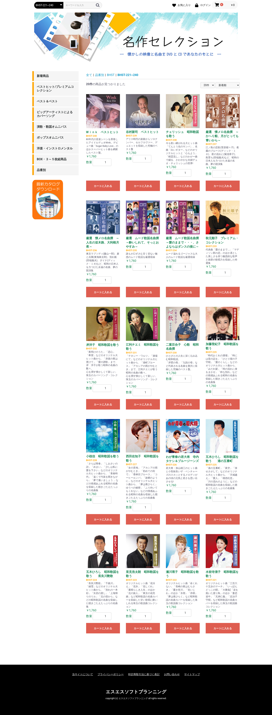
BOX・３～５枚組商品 (52, 159)
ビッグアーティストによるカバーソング (55, 114)
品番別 (41, 170)
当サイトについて (82, 674)
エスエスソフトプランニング (136, 691)
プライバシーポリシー (111, 674)
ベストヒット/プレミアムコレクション (55, 88)
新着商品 (43, 76)
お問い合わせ (172, 674)
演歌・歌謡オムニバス (52, 126)
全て (89, 75)
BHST (111, 75)
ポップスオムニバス (50, 137)
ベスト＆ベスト (47, 101)
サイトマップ (192, 674)
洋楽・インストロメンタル (55, 148)
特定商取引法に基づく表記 (144, 674)
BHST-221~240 (128, 75)
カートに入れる (103, 185)
